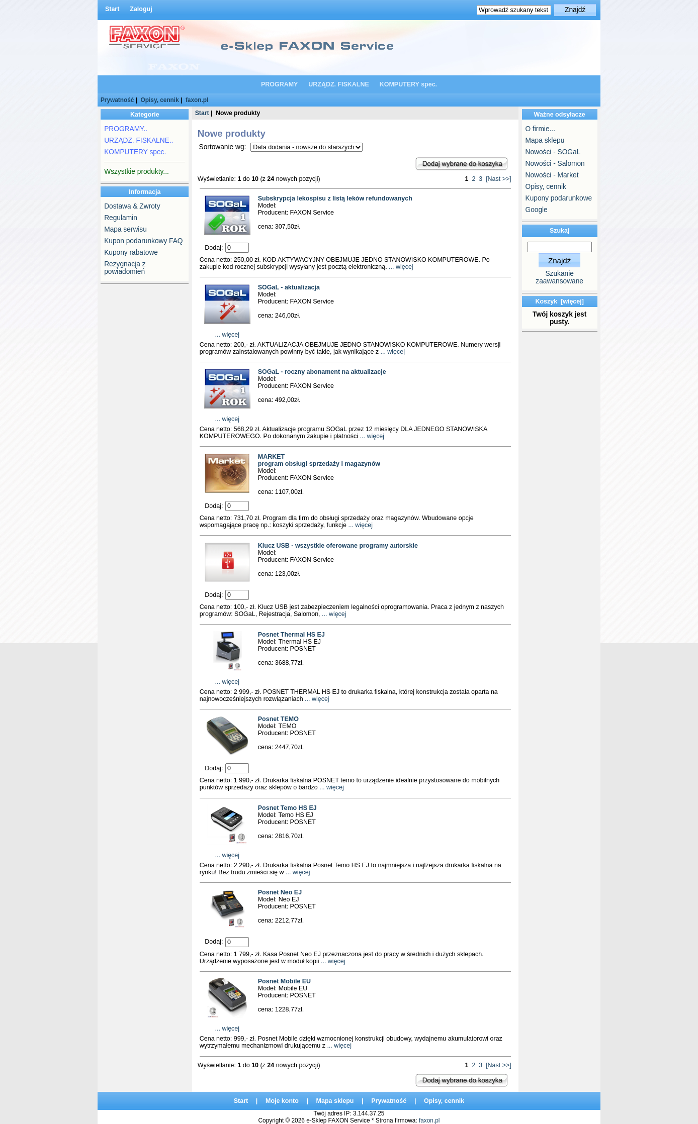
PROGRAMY (279, 84)
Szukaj (559, 230)
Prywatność (117, 100)
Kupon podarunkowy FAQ (143, 241)
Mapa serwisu (125, 229)
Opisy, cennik (160, 100)
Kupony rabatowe (131, 252)
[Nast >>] (498, 178)
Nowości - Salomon (555, 163)
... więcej (400, 266)
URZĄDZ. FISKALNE (338, 84)
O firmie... (540, 129)
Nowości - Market (552, 175)
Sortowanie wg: (223, 147)
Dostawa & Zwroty (132, 206)
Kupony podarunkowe (559, 198)
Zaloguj (141, 9)
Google (537, 210)
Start (112, 9)
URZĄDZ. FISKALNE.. (138, 140)
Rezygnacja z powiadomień (124, 267)
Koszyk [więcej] (559, 301)
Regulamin (120, 218)
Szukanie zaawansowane (559, 277)
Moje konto (282, 1100)
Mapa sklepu (545, 140)
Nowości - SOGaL (553, 152)
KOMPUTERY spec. (408, 84)
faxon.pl (197, 100)
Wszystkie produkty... (136, 171)
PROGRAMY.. (125, 129)
